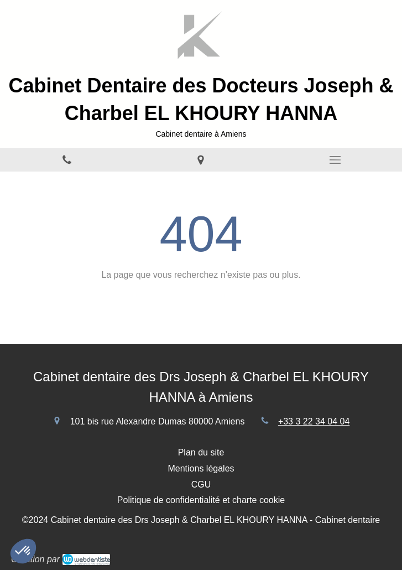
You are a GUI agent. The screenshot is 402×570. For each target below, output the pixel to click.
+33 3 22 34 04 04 (313, 421)
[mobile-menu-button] (335, 160)
